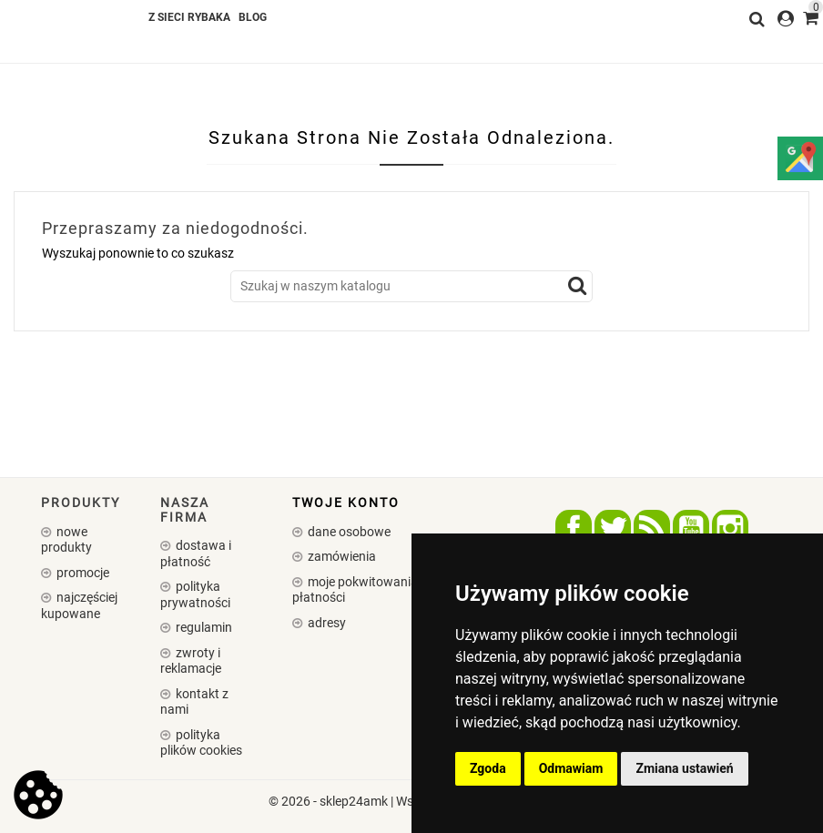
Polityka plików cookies (201, 742)
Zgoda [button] (488, 768)
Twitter (612, 528)
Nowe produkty (66, 539)
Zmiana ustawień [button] (684, 768)
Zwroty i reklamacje (190, 660)
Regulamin (202, 627)
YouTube (691, 528)
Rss (652, 528)
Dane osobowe (348, 531)
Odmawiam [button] (571, 768)
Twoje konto (346, 502)
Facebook (573, 528)
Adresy (325, 622)
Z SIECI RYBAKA (189, 17)
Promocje (81, 572)
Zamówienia (340, 556)
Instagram (730, 528)
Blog (253, 17)
